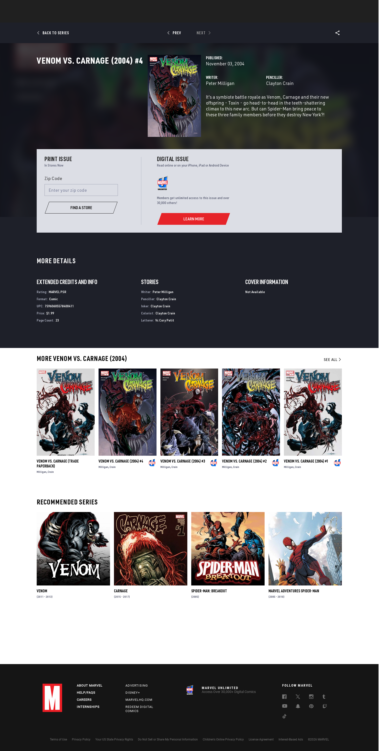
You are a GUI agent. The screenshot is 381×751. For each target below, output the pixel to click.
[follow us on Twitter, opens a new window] (298, 697)
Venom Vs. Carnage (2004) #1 (306, 510)
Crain (51, 521)
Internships (88, 707)
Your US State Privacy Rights (114, 739)
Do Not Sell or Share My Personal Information (168, 739)
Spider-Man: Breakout (209, 640)
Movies (182, 17)
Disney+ (132, 692)
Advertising (136, 685)
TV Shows (204, 17)
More (262, 17)
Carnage (121, 640)
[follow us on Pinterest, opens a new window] (311, 706)
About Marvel (89, 685)
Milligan (41, 521)
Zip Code (53, 228)
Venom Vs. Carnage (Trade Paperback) (58, 513)
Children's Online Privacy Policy (223, 739)
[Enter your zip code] (81, 239)
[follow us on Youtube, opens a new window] (284, 706)
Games (225, 17)
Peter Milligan (142, 104)
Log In (60, 6)
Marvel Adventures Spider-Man (294, 640)
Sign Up (76, 6)
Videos (244, 17)
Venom (42, 640)
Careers (84, 700)
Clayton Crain (241, 104)
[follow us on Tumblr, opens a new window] (324, 697)
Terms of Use (58, 739)
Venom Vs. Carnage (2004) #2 (244, 510)
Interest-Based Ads (291, 739)
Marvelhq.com (138, 700)
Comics (134, 17)
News (117, 17)
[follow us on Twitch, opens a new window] (325, 707)
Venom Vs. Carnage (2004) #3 (182, 510)
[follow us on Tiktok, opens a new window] (284, 717)
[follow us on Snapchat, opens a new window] (298, 706)
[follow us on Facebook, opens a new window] (284, 697)
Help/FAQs (86, 692)
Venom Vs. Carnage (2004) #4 (121, 510)
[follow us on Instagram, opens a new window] (311, 697)
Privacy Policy (81, 739)
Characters (158, 17)
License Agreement (261, 739)
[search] (330, 6)
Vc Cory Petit (164, 370)
